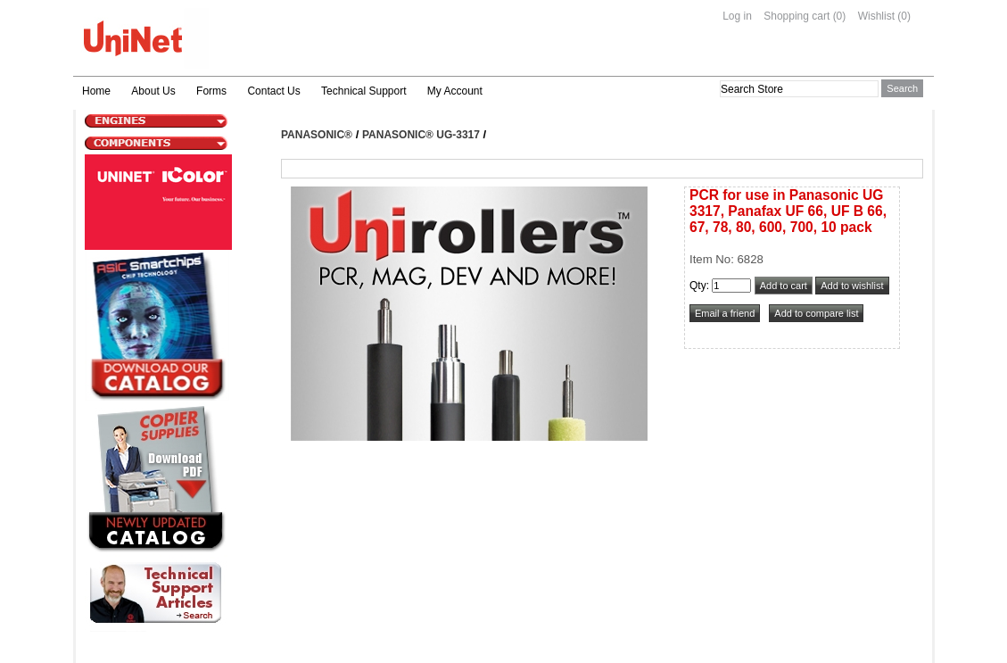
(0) (839, 16)
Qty (697, 285)
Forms (211, 91)
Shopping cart (797, 16)
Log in (737, 16)
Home (96, 91)
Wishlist (876, 16)
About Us (153, 91)
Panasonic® (316, 134)
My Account (455, 91)
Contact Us (273, 91)
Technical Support (363, 91)
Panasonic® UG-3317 (421, 134)
